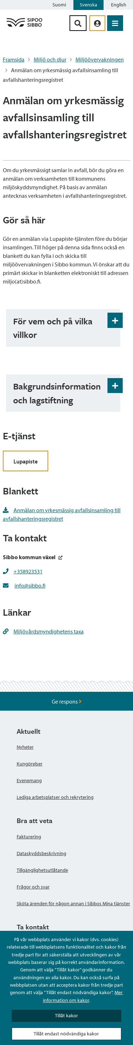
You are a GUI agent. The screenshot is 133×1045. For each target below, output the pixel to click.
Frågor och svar (33, 887)
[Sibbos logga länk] (24, 26)
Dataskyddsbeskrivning (41, 853)
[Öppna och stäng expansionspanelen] (115, 320)
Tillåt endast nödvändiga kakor (66, 1033)
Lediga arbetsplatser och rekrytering (55, 797)
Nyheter (25, 747)
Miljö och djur (50, 59)
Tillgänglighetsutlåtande (42, 870)
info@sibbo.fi (30, 585)
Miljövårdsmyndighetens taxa (43, 631)
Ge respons (67, 701)
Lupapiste (25, 461)
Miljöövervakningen (100, 59)
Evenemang (29, 780)
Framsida (13, 59)
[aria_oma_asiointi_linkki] (97, 23)
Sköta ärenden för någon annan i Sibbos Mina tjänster (73, 903)
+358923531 (28, 571)
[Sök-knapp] (78, 23)
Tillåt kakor (66, 1015)
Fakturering (29, 836)
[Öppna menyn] (115, 23)
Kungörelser (30, 763)
